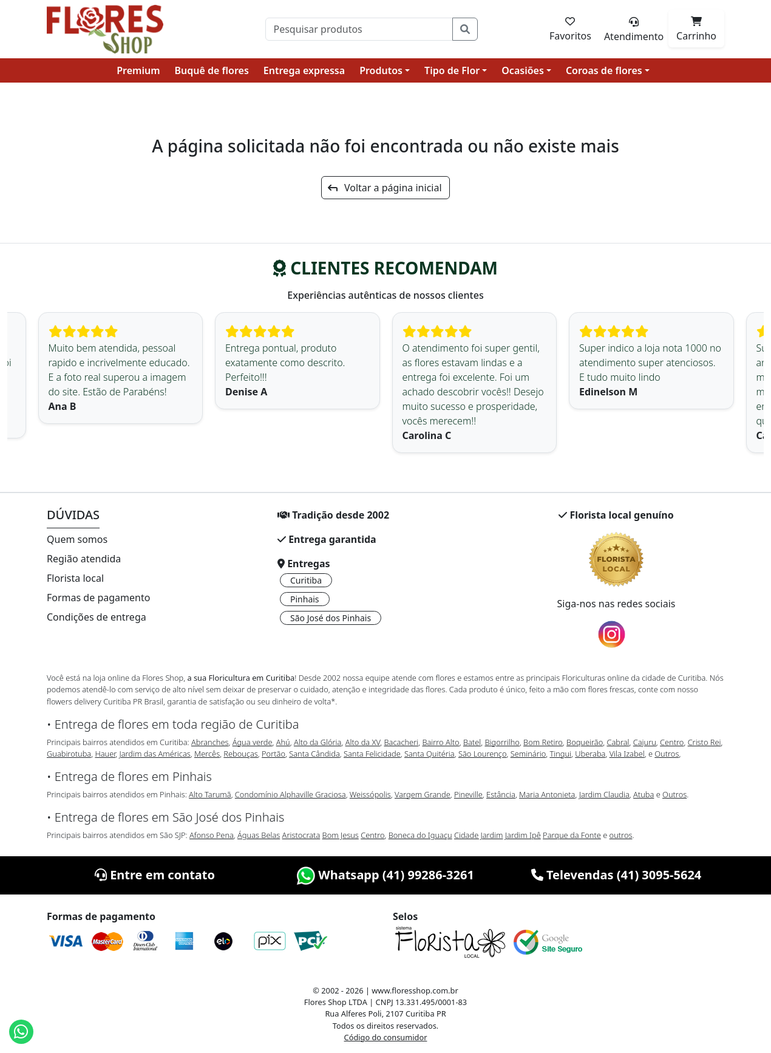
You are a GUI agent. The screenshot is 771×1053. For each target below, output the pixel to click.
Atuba (643, 794)
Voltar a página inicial (384, 187)
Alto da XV (363, 742)
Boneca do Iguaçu (420, 835)
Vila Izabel (627, 753)
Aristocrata (301, 835)
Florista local (75, 578)
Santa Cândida (314, 753)
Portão (273, 753)
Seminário (528, 753)
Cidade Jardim (478, 835)
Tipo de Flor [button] (452, 70)
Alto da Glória (317, 742)
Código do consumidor (385, 1037)
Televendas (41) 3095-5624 (616, 875)
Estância (500, 794)
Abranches (209, 742)
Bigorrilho (501, 742)
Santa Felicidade (372, 753)
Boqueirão (584, 742)
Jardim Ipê (523, 835)
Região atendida (84, 558)
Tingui (560, 753)
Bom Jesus (340, 835)
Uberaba (590, 753)
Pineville (468, 794)
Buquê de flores (212, 70)
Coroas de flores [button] (604, 70)
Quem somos (77, 539)
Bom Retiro (543, 742)
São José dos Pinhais (330, 618)
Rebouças (240, 753)
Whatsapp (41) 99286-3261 (385, 875)
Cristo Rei (704, 742)
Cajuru (644, 742)
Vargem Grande (422, 794)
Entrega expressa (304, 70)
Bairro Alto (440, 742)
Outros (666, 753)
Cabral (617, 742)
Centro (672, 742)
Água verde (253, 742)
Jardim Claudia (604, 794)
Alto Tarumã (210, 794)
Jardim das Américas (154, 753)
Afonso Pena (211, 835)
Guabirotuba (69, 753)
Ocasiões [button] (522, 70)
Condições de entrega (96, 617)
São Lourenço (482, 753)
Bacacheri (401, 742)
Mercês (207, 753)
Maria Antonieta (547, 794)
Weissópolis (370, 794)
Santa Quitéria (429, 753)
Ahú (283, 742)
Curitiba (306, 580)
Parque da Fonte (572, 835)
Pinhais (304, 599)
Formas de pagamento (98, 597)
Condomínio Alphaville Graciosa (290, 794)
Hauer (105, 753)
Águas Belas (258, 835)
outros (621, 835)
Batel (472, 742)
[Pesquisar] (359, 29)
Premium (138, 70)
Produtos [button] (380, 70)
